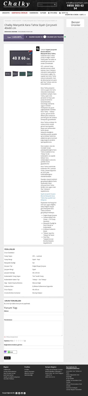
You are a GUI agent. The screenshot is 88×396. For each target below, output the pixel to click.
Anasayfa (6, 13)
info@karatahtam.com (75, 2)
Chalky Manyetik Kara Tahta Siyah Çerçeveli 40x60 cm (40, 21)
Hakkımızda (34, 13)
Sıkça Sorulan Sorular (10, 373)
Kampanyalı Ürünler (19, 13)
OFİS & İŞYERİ (17, 21)
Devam (7, 358)
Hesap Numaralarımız (10, 371)
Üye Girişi (52, 13)
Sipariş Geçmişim (29, 371)
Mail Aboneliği (28, 375)
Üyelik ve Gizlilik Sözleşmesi (12, 377)
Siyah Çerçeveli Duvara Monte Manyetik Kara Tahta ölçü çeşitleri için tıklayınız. (48, 197)
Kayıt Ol (63, 13)
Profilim (26, 369)
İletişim (43, 13)
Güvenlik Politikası (9, 379)
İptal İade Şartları (9, 375)
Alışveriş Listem (29, 373)
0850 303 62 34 (75, 7)
